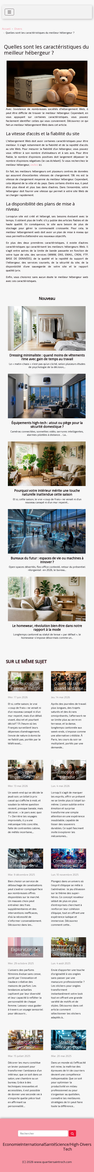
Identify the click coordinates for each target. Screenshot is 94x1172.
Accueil (6, 28)
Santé (50, 1144)
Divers (18, 28)
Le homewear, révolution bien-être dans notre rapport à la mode (47, 628)
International (33, 1144)
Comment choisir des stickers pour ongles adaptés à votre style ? (68, 956)
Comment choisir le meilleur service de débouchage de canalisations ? (25, 868)
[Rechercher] (43, 1133)
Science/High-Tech (67, 1147)
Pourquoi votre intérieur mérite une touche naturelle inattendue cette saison (47, 492)
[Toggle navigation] (9, 12)
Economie (12, 1144)
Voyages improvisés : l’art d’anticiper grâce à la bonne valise (25, 779)
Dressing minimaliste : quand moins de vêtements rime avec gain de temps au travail (47, 357)
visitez (34, 164)
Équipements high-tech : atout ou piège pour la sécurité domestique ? (47, 425)
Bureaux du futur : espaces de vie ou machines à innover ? (47, 560)
